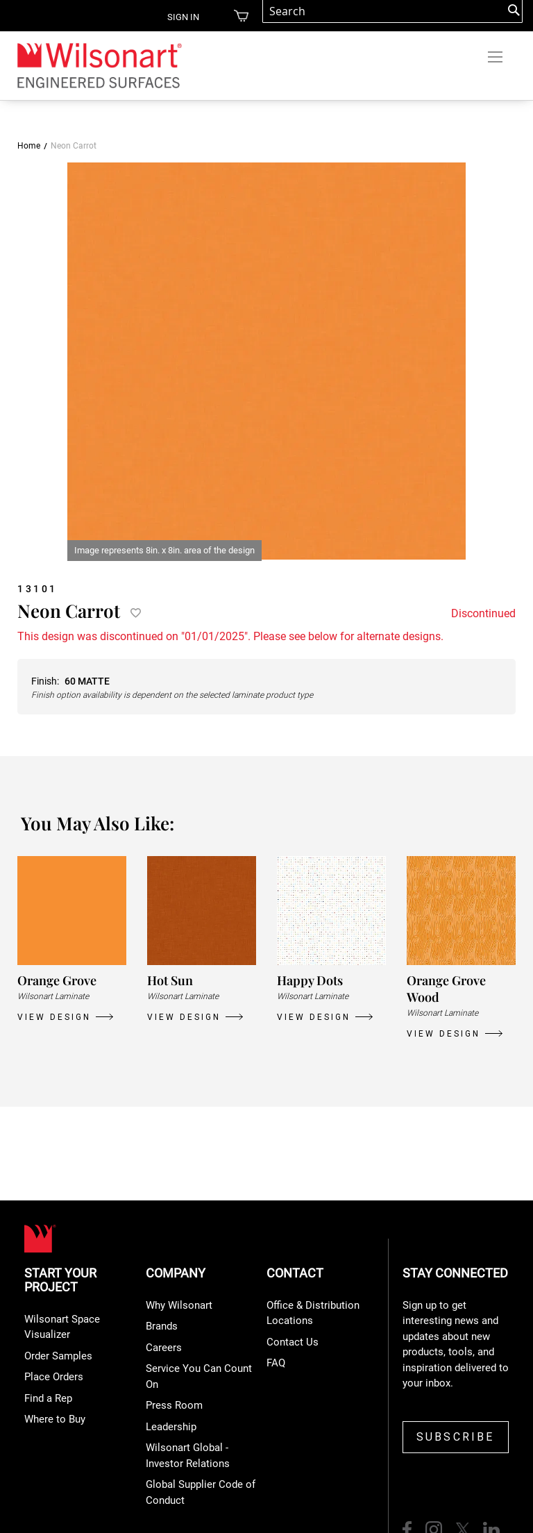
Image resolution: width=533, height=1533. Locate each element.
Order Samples (58, 1356)
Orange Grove (56, 980)
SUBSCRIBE (455, 1436)
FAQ (275, 1363)
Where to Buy (54, 1419)
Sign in (183, 17)
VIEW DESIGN (54, 1017)
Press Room (174, 1405)
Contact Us (292, 1342)
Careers (164, 1347)
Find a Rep (48, 1398)
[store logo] (99, 65)
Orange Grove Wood (446, 988)
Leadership (171, 1427)
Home (28, 146)
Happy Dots (310, 980)
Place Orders (53, 1377)
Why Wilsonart (179, 1305)
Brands (162, 1326)
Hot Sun (170, 980)
